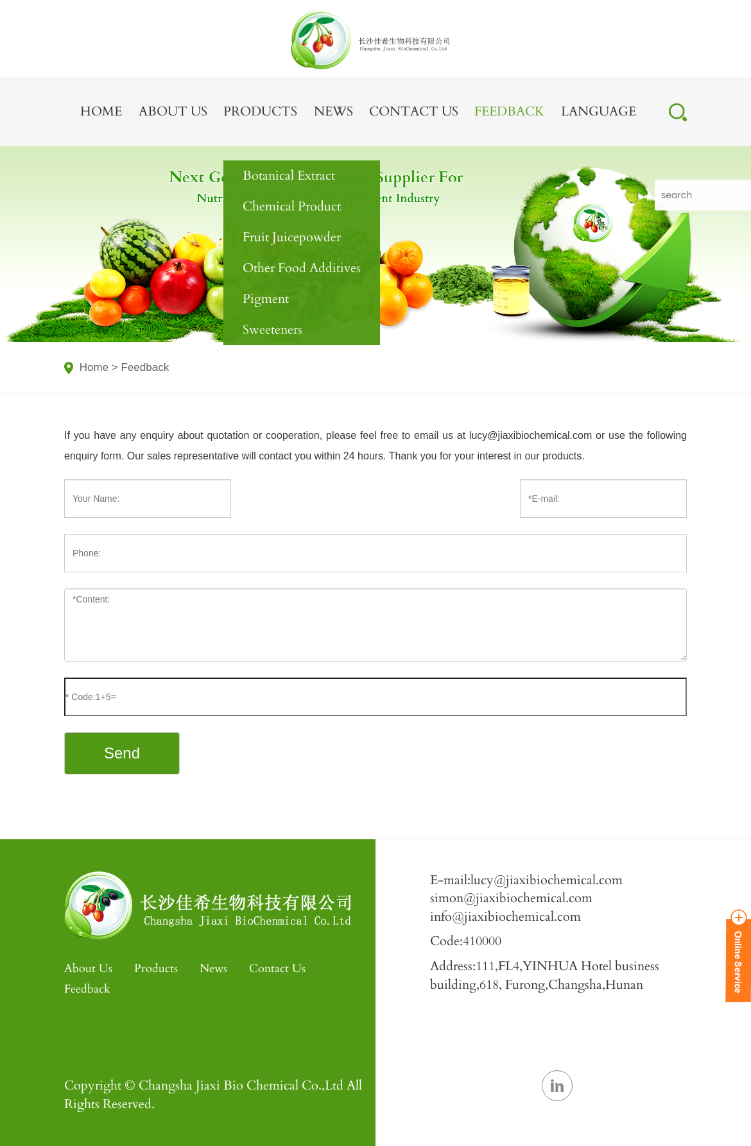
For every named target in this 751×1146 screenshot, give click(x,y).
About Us (173, 111)
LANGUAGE (598, 111)
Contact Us (413, 111)
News (333, 111)
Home (101, 111)
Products (260, 111)
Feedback (509, 111)
